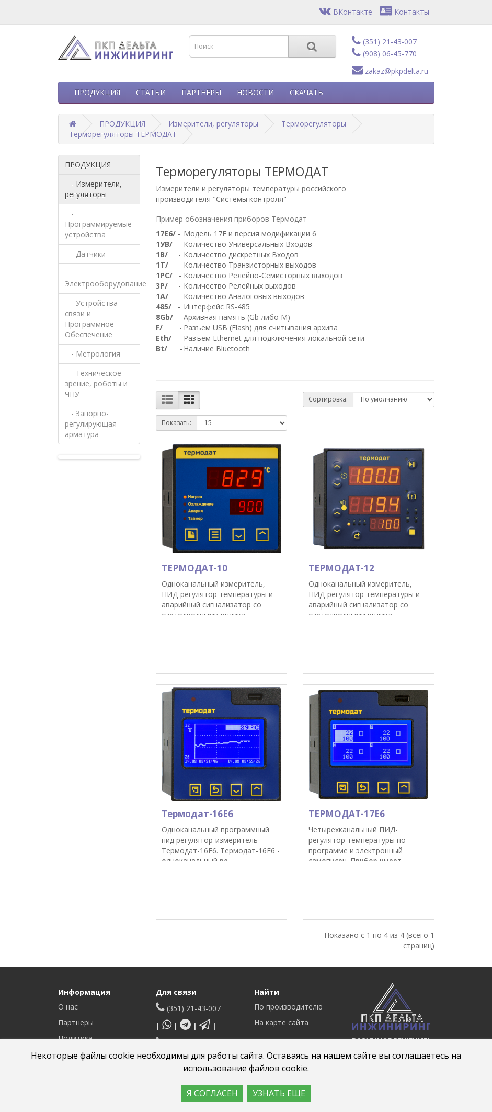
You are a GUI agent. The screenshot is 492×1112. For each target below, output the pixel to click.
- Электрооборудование (103, 278)
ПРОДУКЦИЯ (97, 92)
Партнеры (76, 1022)
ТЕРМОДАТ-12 (341, 568)
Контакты (404, 12)
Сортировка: (328, 399)
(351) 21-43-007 (384, 42)
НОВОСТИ (255, 92)
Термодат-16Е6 (197, 814)
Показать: (176, 422)
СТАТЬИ (151, 92)
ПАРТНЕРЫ (201, 92)
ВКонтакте (345, 12)
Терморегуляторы (313, 124)
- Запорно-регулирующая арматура (91, 423)
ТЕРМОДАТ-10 (194, 568)
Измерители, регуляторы (213, 124)
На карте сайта (281, 1022)
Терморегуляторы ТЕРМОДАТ (123, 134)
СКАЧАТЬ (306, 92)
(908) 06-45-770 (384, 54)
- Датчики (85, 254)
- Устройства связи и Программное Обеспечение (91, 318)
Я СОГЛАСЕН (212, 1093)
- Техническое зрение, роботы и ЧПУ (96, 383)
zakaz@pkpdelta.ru (390, 71)
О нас (68, 1007)
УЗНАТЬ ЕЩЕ (279, 1093)
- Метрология (92, 354)
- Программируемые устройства (98, 224)
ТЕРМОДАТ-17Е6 (346, 814)
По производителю (288, 1007)
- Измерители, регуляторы (93, 189)
